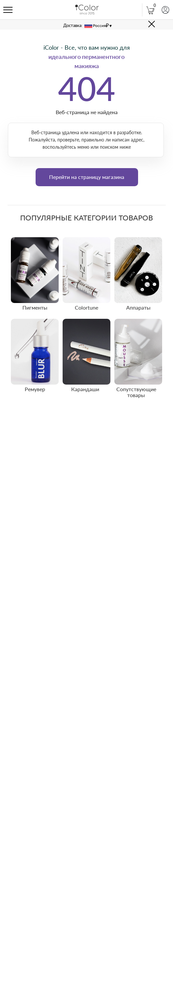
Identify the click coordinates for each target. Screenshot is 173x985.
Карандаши (85, 389)
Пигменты (34, 307)
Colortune (86, 307)
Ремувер (35, 389)
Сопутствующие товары (136, 392)
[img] (35, 270)
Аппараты (138, 307)
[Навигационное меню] (8, 10)
